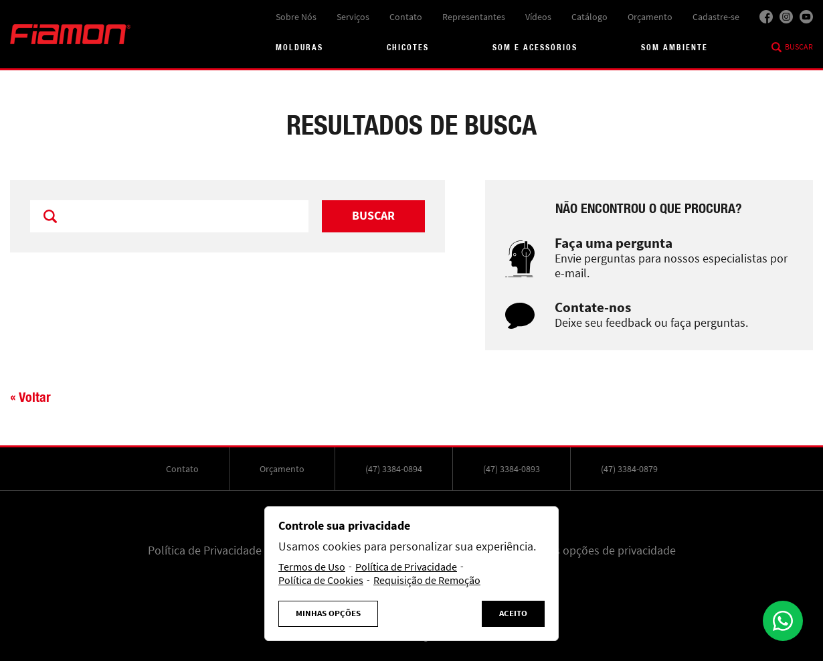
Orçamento (650, 16)
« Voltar (30, 397)
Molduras (299, 47)
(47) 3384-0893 (511, 469)
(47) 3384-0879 (629, 469)
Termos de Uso (311, 567)
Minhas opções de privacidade (600, 550)
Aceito (513, 613)
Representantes (473, 16)
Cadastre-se (716, 16)
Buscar (799, 47)
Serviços (353, 16)
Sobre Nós (296, 16)
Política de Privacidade (205, 550)
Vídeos (538, 16)
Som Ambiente (674, 47)
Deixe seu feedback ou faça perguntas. (651, 322)
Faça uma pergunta (613, 243)
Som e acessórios (534, 47)
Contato (405, 16)
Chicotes (408, 47)
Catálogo (589, 16)
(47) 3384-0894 (393, 469)
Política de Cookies (320, 580)
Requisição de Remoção (426, 580)
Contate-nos (593, 307)
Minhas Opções (328, 613)
